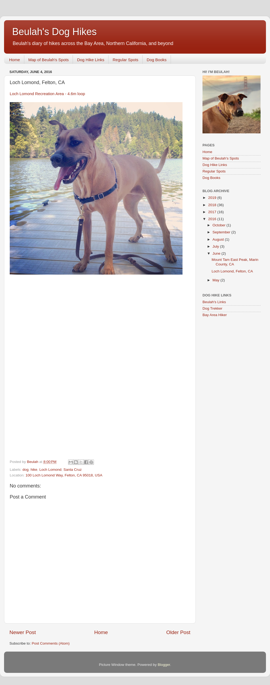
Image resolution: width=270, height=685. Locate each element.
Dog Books (156, 59)
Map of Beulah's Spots (48, 59)
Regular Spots (125, 59)
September (221, 232)
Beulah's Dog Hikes (54, 31)
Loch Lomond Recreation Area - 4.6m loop (47, 94)
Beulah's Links (214, 302)
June (216, 253)
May (216, 280)
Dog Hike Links (90, 59)
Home (14, 59)
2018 (212, 205)
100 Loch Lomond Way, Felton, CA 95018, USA (64, 475)
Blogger (164, 665)
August (218, 239)
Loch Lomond (50, 470)
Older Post (178, 632)
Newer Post (22, 632)
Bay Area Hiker (214, 315)
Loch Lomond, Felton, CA (232, 271)
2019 (212, 198)
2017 (212, 212)
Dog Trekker (212, 308)
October (219, 225)
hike (34, 470)
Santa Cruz (72, 470)
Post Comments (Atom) (51, 643)
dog (25, 470)
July (216, 246)
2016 (212, 219)
